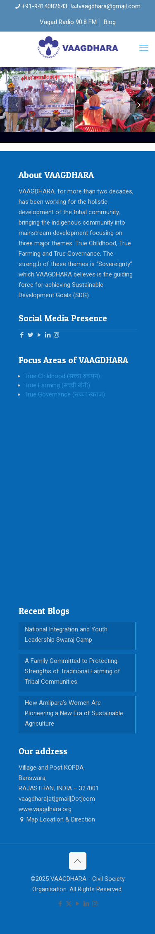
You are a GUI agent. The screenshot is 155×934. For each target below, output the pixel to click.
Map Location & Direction (57, 819)
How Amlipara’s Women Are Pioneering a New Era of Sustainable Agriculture (74, 713)
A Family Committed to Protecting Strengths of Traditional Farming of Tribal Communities (72, 671)
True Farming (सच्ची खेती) (57, 385)
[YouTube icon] (77, 903)
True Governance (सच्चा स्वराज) (64, 394)
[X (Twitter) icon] (69, 903)
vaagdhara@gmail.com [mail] (110, 6)
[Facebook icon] (60, 903)
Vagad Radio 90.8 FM (68, 22)
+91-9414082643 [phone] (44, 6)
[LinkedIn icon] (86, 903)
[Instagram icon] (95, 903)
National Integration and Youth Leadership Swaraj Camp (66, 634)
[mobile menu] (144, 48)
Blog (110, 22)
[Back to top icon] (77, 861)
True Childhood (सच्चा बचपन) (62, 376)
